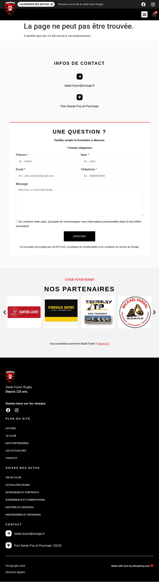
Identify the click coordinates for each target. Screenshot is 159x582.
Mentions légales (15, 572)
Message (22, 184)
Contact (11, 458)
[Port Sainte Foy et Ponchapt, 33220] (9, 545)
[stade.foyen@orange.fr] (80, 77)
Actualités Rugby (18, 485)
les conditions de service (114, 247)
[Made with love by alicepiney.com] (151, 566)
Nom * (85, 155)
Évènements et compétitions (25, 500)
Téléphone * (89, 170)
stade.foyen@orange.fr (79, 86)
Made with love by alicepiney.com (130, 566)
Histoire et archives (20, 507)
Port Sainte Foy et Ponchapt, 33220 (38, 545)
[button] (144, 15)
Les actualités (16, 451)
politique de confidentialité (83, 247)
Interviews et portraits (22, 492)
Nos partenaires (17, 443)
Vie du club (13, 477)
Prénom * (22, 155)
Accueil (11, 428)
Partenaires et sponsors (23, 515)
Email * (20, 170)
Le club (11, 436)
